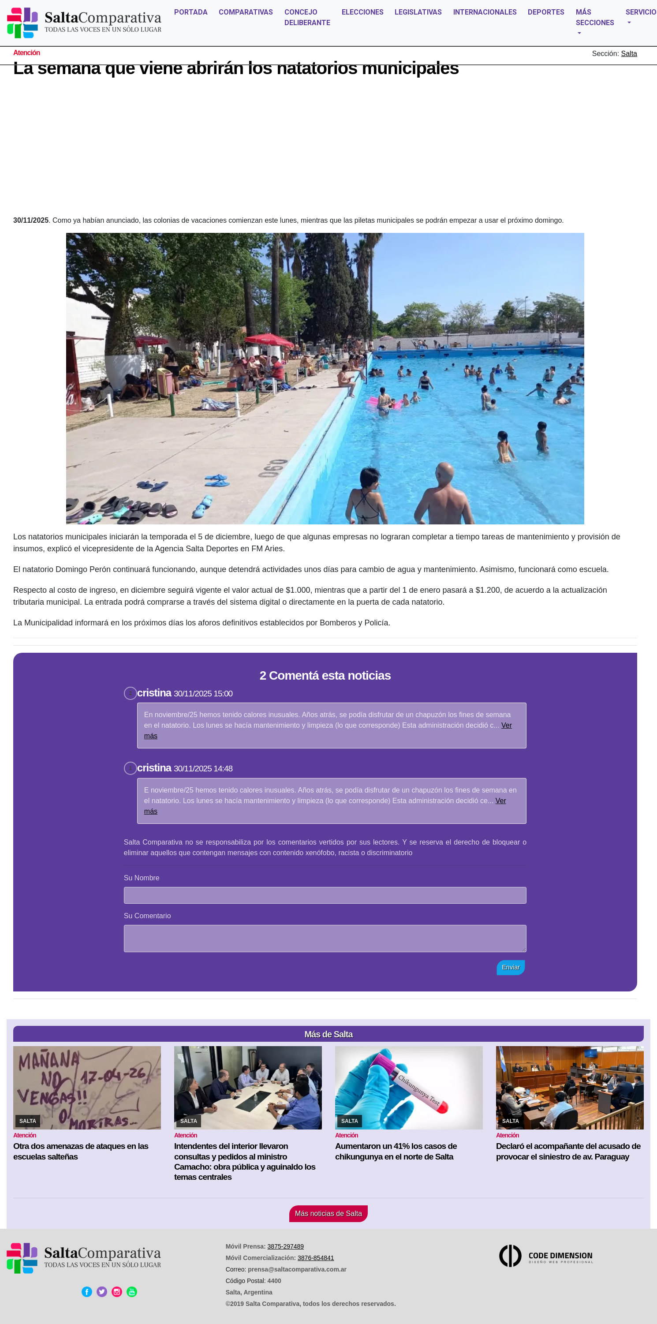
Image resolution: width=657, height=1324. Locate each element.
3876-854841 (316, 1257)
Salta (629, 53)
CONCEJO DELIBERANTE (307, 17)
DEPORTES (546, 12)
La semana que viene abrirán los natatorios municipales (236, 68)
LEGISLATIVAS (418, 12)
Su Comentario (147, 916)
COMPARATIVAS (246, 12)
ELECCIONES (363, 12)
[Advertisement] (325, 149)
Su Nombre (142, 878)
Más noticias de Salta (328, 1213)
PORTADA (191, 12)
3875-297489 (286, 1246)
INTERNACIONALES (485, 12)
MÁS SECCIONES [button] (595, 17)
